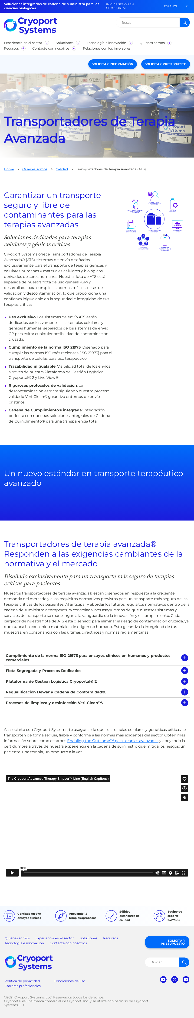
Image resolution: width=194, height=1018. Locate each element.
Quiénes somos (34, 169)
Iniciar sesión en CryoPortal (120, 6)
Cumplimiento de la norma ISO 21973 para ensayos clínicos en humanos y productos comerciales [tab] (88, 657)
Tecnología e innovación (24, 943)
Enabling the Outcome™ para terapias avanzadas (112, 741)
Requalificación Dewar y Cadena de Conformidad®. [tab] (56, 692)
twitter (174, 979)
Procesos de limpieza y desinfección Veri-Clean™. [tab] (54, 703)
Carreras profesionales (23, 986)
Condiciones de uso (69, 981)
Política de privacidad (22, 981)
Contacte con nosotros (68, 943)
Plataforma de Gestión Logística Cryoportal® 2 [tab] (51, 681)
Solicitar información (112, 64)
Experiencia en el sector (55, 938)
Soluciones (88, 938)
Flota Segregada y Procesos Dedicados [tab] (44, 671)
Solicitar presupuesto (166, 64)
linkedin (186, 979)
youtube (163, 979)
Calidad (62, 169)
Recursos (110, 938)
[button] (170, 6)
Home (9, 169)
